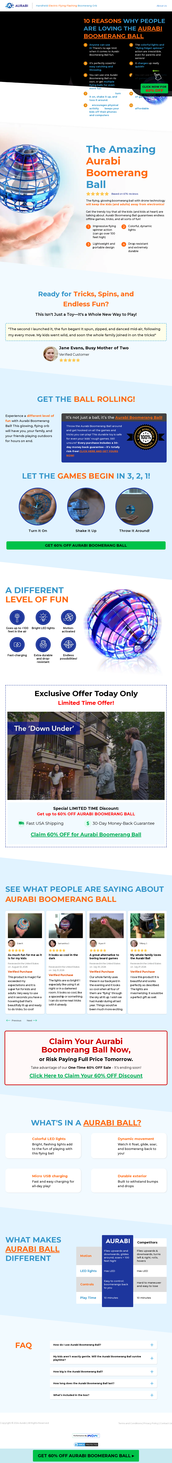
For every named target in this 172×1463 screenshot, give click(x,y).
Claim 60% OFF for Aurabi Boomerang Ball (86, 836)
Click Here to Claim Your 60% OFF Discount (86, 1077)
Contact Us (166, 1425)
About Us (162, 5)
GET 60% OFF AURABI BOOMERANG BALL (86, 546)
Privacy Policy (150, 1425)
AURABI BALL (32, 1250)
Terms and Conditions (130, 1425)
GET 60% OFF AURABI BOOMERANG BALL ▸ (86, 1455)
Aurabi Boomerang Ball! (138, 417)
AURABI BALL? (112, 1124)
